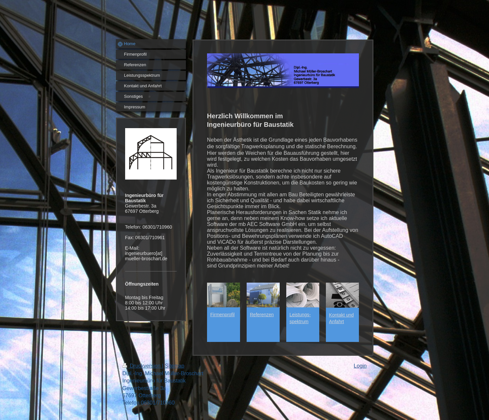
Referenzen (262, 314)
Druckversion (142, 366)
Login (360, 366)
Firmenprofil (222, 314)
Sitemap (174, 366)
